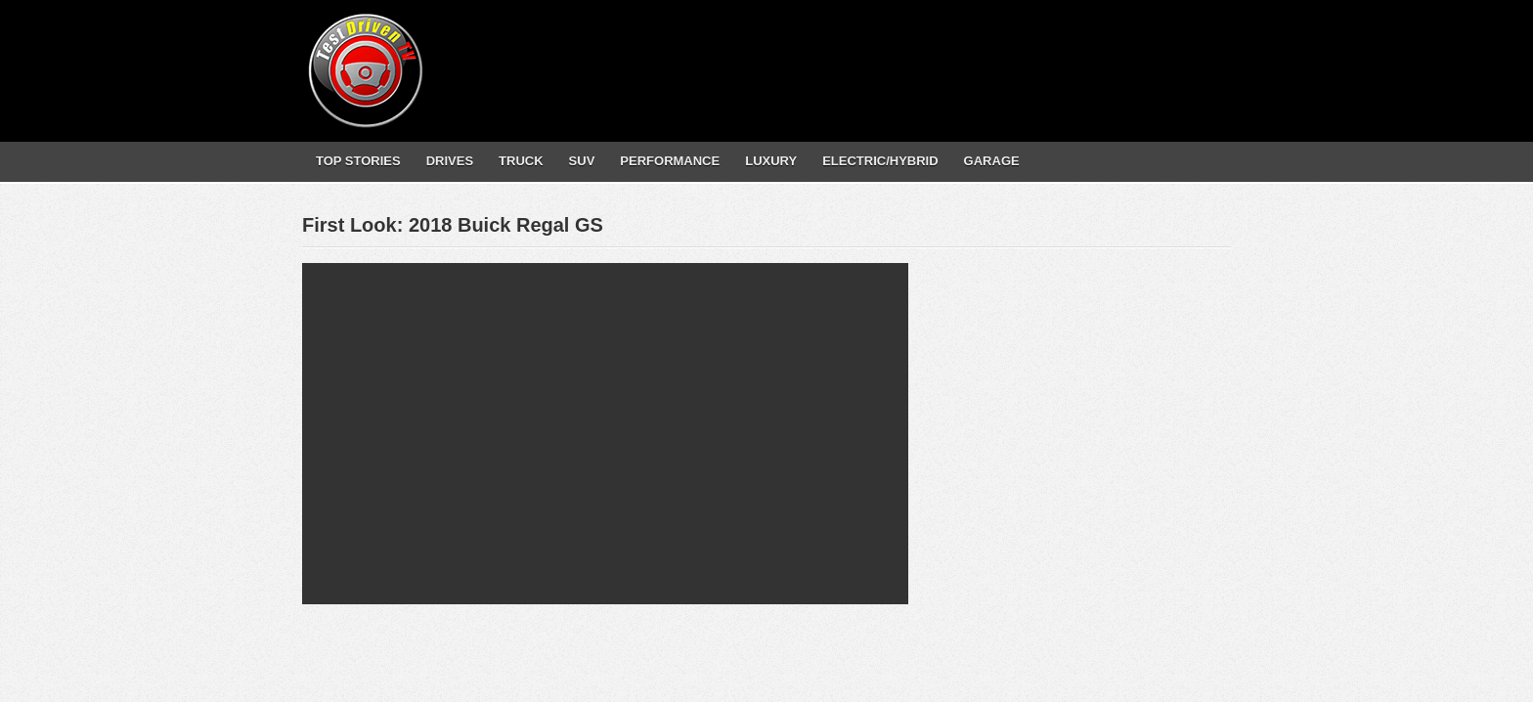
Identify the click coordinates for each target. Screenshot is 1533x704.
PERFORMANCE (670, 161)
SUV (582, 161)
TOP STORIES (358, 161)
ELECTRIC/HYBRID (880, 161)
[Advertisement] (873, 54)
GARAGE (992, 161)
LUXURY (771, 161)
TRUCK (521, 161)
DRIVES (449, 161)
